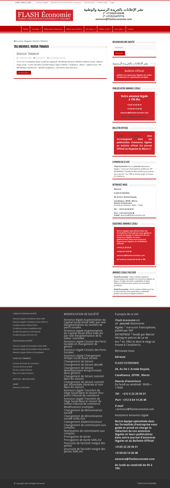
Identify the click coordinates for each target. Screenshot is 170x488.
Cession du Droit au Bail (22, 367)
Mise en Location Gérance (23, 373)
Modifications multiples (79, 407)
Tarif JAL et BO (89, 3)
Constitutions (40, 58)
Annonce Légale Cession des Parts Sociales (85, 351)
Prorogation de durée (77, 436)
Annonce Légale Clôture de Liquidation (28, 352)
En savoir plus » (23, 73)
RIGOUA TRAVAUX (28, 53)
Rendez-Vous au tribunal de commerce (66, 3)
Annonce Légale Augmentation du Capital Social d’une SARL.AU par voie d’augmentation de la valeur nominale (83, 334)
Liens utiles (118, 29)
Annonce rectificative (21, 387)
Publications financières (53, 29)
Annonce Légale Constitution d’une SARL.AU (30, 322)
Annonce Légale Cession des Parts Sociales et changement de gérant (85, 344)
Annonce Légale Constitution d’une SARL (29, 319)
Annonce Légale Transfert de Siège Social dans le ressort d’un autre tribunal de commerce (83, 393)
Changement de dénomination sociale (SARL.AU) (83, 417)
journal (137, 166)
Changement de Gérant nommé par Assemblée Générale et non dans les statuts (84, 384)
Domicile (18, 41)
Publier (25, 29)
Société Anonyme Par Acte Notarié (26, 332)
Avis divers (90, 29)
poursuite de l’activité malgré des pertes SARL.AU (84, 450)
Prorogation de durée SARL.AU (82, 440)
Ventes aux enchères (74, 29)
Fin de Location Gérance (22, 370)
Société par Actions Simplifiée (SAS (27, 328)
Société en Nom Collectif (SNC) (25, 325)
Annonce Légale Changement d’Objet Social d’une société (82, 357)
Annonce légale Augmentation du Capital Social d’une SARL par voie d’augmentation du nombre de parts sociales (85, 323)
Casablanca (120, 176)
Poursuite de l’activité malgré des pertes (84, 444)
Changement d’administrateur (83, 421)
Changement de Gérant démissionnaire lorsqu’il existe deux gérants (82, 370)
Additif (15, 384)
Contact (130, 29)
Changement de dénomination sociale (83, 411)
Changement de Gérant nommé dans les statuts (84, 377)
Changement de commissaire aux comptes (85, 426)
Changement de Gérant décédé (83, 364)
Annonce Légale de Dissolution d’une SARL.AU (31, 349)
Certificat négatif (41, 3)
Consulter (35, 29)
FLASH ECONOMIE (149, 483)
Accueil (17, 29)
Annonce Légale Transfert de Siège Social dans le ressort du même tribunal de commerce (82, 401)
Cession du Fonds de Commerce (26, 363)
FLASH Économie (128, 136)
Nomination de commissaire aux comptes (84, 432)
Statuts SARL (102, 3)
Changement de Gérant (78, 361)
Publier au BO (104, 29)
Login (112, 3)
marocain (125, 169)
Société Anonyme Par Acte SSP (25, 335)
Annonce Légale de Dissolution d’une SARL (30, 346)
